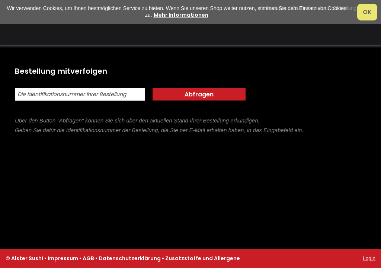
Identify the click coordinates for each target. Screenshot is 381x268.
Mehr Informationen (181, 15)
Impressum (63, 258)
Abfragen (199, 94)
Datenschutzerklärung (130, 258)
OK (367, 12)
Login (369, 258)
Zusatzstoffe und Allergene (202, 258)
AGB (88, 258)
